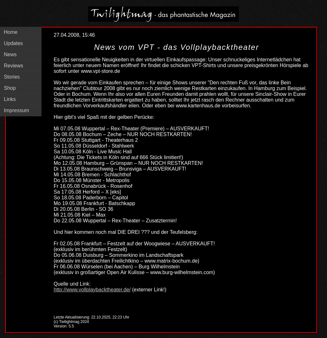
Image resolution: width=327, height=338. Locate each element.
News (10, 54)
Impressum (16, 110)
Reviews (13, 65)
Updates (13, 43)
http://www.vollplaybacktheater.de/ (92, 289)
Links (10, 99)
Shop (10, 88)
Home (11, 32)
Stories (12, 77)
